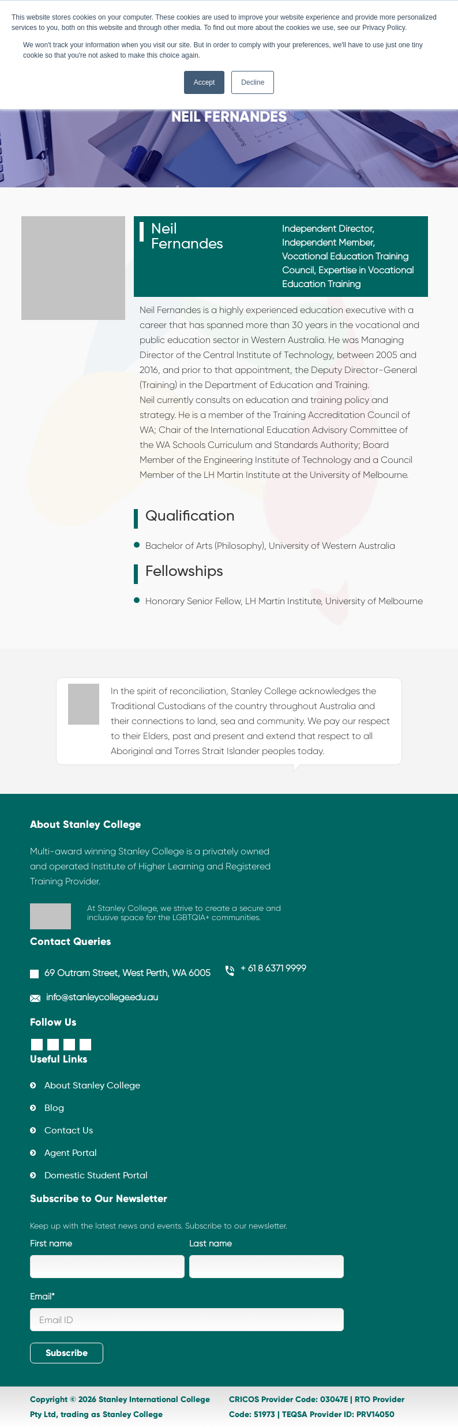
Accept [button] (204, 82)
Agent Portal (70, 1153)
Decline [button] (252, 82)
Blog (54, 1108)
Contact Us (68, 1131)
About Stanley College (92, 1086)
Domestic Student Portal (96, 1176)
